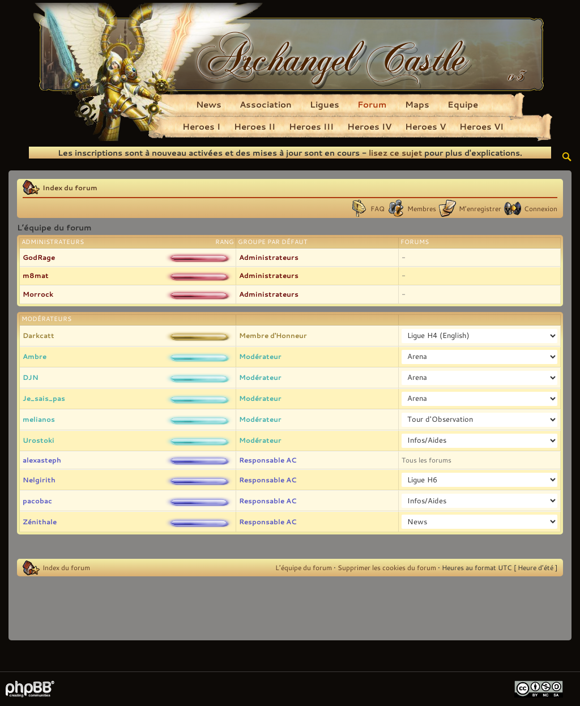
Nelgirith (39, 479)
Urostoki (38, 439)
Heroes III (311, 126)
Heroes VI (481, 126)
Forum (372, 104)
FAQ (377, 208)
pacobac (37, 500)
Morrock (38, 293)
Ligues (324, 104)
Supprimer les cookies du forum (387, 567)
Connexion (540, 208)
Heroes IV (369, 126)
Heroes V (425, 126)
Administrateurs (268, 257)
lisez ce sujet (395, 152)
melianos (39, 418)
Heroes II (254, 126)
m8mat (36, 275)
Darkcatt (38, 335)
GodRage (39, 257)
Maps (417, 104)
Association (266, 104)
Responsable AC (267, 459)
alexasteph (42, 459)
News (208, 104)
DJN (31, 377)
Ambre (34, 356)
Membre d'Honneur (273, 335)
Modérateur (260, 356)
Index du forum (69, 187)
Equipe (462, 104)
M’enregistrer (480, 208)
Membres (421, 208)
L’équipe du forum (303, 567)
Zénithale (40, 521)
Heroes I (201, 126)
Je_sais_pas (44, 398)
